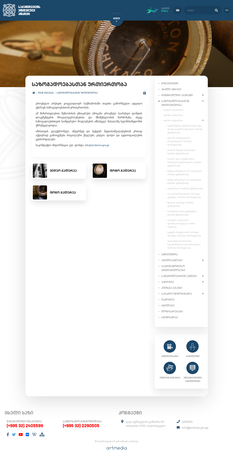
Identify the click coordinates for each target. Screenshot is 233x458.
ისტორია (167, 299)
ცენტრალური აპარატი (177, 95)
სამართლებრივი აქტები (179, 276)
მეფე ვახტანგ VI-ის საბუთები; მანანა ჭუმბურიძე (184, 172)
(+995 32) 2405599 (25, 425)
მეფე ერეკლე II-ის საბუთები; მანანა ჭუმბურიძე (184, 181)
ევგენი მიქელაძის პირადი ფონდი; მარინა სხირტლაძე (184, 234)
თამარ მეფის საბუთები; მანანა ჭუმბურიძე (181, 152)
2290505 (187, 421)
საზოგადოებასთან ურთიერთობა (77, 92)
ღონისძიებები (172, 311)
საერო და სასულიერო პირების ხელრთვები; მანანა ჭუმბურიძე (184, 162)
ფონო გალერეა (173, 120)
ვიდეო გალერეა (174, 109)
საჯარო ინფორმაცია (176, 293)
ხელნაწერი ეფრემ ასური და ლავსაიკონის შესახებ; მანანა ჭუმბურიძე (185, 129)
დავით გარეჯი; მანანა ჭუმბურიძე (180, 204)
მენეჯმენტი (169, 83)
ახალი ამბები (171, 89)
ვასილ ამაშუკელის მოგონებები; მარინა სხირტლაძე (179, 141)
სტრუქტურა (169, 254)
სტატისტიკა (169, 317)
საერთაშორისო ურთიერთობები (173, 268)
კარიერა (167, 281)
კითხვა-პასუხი (171, 287)
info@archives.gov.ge (195, 427)
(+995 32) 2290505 (81, 425)
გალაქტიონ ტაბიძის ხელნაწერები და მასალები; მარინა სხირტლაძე (184, 244)
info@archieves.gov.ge (97, 145)
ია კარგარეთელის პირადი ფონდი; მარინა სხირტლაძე (184, 195)
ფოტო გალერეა (173, 115)
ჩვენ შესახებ (46, 92)
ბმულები (168, 305)
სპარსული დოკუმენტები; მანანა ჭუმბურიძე (182, 213)
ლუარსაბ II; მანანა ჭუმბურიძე (185, 188)
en (226, 10)
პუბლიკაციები (172, 260)
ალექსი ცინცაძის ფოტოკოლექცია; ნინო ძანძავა (181, 223)
